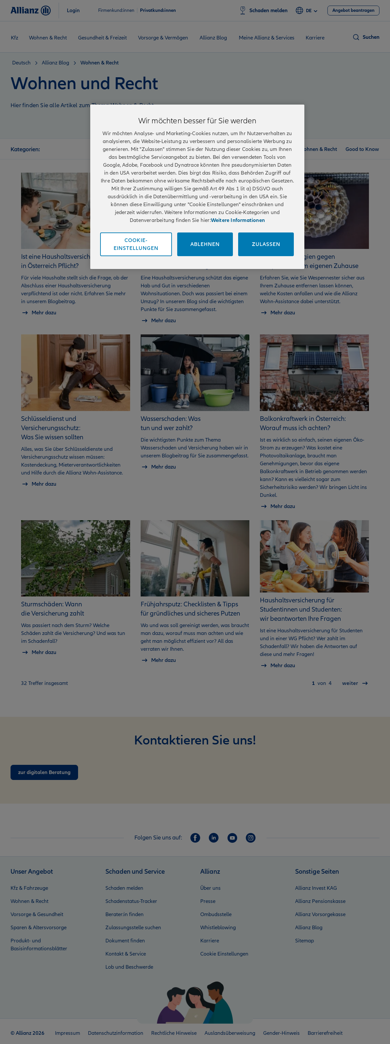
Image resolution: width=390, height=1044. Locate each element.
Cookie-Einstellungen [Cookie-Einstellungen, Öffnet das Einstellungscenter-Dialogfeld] (136, 244)
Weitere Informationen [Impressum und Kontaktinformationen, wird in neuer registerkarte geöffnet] (238, 220)
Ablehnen (205, 244)
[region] (197, 187)
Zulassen (266, 244)
